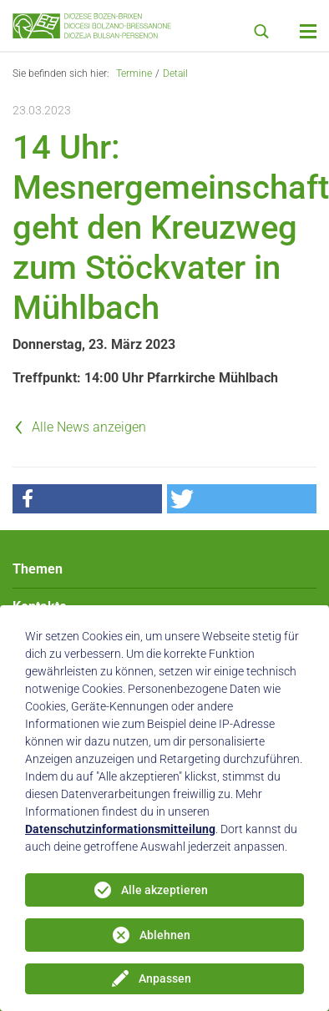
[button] (87, 498)
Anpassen (165, 978)
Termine (134, 73)
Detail (175, 73)
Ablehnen (164, 935)
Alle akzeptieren (164, 890)
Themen (38, 569)
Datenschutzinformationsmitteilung (120, 829)
